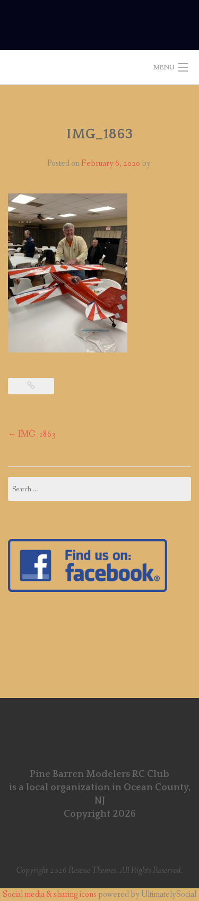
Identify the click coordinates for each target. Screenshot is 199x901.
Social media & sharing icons (50, 894)
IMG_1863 (32, 434)
